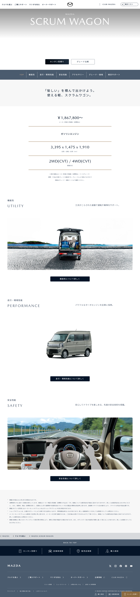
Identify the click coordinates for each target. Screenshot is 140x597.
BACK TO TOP (70, 543)
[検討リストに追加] (122, 4)
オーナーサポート (49, 4)
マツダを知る (34, 4)
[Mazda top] (70, 4)
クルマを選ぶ (7, 4)
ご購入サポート (21, 4)
